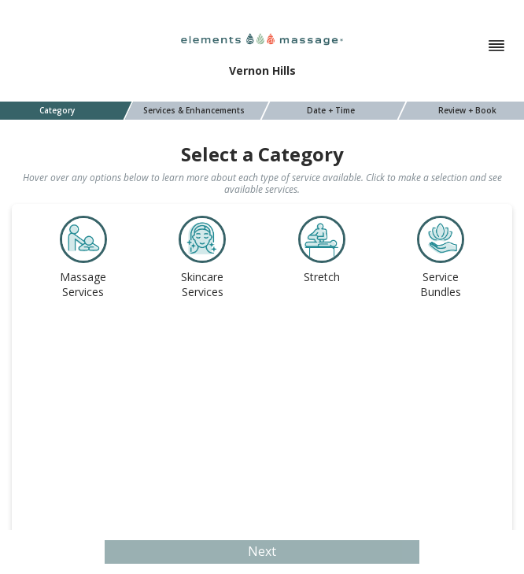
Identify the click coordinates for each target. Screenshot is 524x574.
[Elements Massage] (262, 38)
